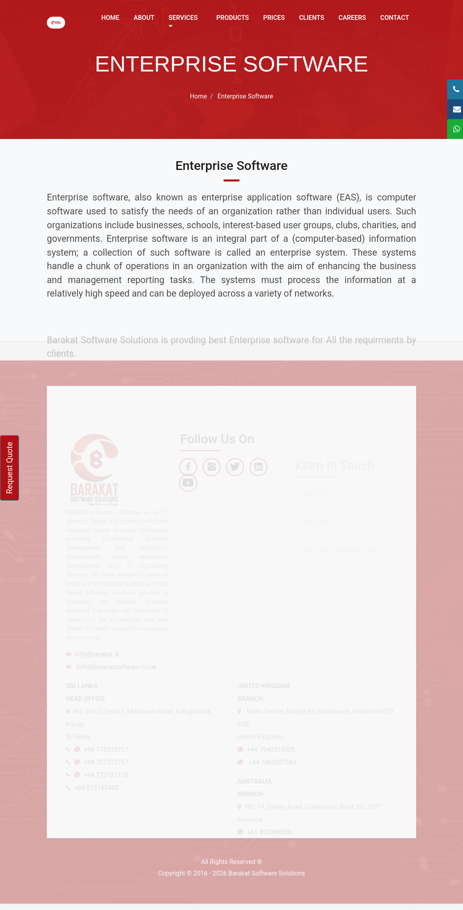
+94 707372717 (106, 771)
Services (183, 21)
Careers (352, 17)
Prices (274, 17)
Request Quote (9, 468)
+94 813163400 (96, 797)
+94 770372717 (106, 759)
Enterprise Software (245, 96)
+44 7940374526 (271, 759)
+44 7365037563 (272, 771)
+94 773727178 (106, 784)
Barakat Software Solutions (266, 873)
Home (110, 17)
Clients (311, 17)
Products (232, 17)
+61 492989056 (269, 841)
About (144, 17)
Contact (394, 17)
